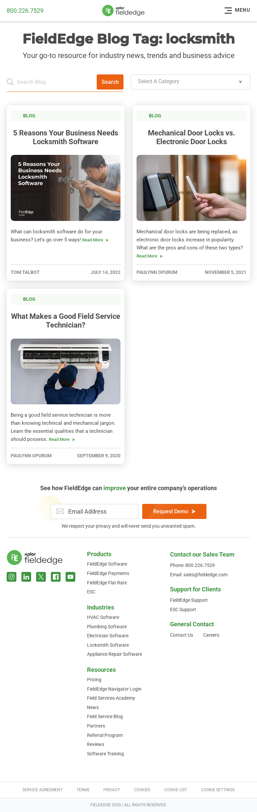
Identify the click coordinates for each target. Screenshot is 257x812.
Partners (96, 726)
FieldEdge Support (189, 600)
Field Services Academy (111, 698)
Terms (83, 790)
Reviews (95, 744)
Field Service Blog (105, 716)
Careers (211, 635)
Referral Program (105, 735)
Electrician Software (107, 635)
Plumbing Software (107, 626)
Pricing (94, 679)
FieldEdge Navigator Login (114, 689)
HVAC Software (103, 617)
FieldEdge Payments (108, 573)
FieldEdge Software (107, 564)
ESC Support (183, 609)
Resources (101, 669)
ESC (91, 591)
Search (110, 82)
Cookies (142, 790)
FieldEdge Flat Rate (107, 582)
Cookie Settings (218, 790)
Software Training (105, 753)
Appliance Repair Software (114, 654)
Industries (100, 607)
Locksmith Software (108, 645)
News (93, 707)
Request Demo (174, 511)
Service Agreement (42, 790)
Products (99, 554)
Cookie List (175, 790)
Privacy (111, 790)
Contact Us (181, 635)
